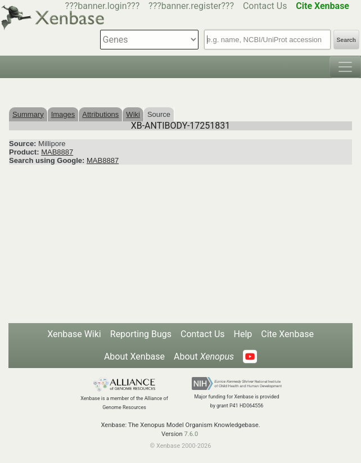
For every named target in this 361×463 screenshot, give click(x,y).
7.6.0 (191, 434)
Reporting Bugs (141, 334)
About (204, 356)
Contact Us (265, 6)
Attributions (100, 114)
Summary (28, 114)
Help (243, 334)
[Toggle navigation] (345, 67)
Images (63, 114)
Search (346, 40)
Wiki (133, 114)
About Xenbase (134, 356)
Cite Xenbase (287, 334)
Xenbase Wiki (74, 334)
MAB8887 (57, 152)
